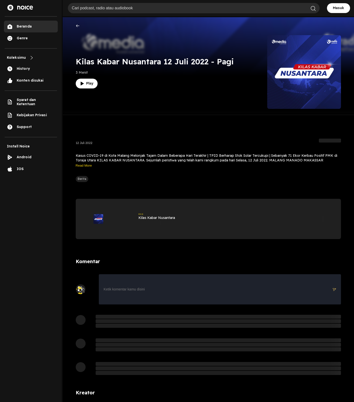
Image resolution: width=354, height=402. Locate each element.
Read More (84, 165)
